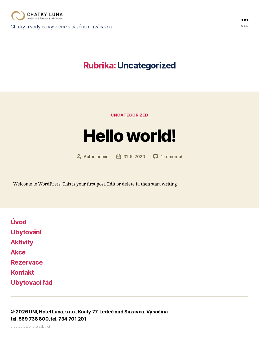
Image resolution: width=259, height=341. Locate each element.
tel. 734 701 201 (68, 319)
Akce (18, 252)
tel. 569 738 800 (30, 319)
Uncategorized (129, 115)
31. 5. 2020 (134, 156)
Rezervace (27, 262)
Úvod (18, 222)
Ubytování (26, 232)
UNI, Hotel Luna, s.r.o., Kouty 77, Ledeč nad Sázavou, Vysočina (98, 311)
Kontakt (22, 272)
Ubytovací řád (31, 282)
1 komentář (171, 156)
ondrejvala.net (39, 327)
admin (102, 156)
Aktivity (22, 242)
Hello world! (129, 135)
